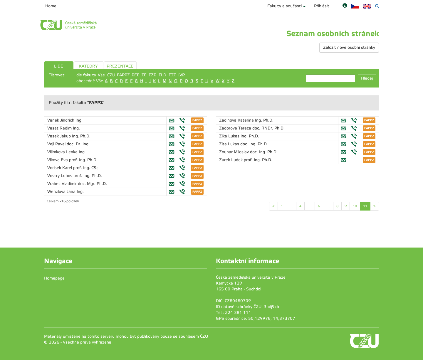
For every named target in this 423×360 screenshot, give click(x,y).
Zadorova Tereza (235, 128)
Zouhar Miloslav (234, 152)
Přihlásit (321, 6)
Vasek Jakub (59, 136)
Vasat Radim (60, 128)
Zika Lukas (230, 136)
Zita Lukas (229, 144)
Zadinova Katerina (237, 120)
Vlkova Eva (58, 160)
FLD (162, 75)
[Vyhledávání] (377, 6)
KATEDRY (88, 66)
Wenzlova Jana (62, 191)
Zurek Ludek (231, 160)
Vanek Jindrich (61, 120)
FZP (152, 75)
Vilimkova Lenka (63, 152)
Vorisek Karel (60, 168)
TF (144, 75)
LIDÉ (58, 66)
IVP (181, 75)
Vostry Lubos (60, 176)
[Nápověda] (345, 6)
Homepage (54, 278)
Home (50, 6)
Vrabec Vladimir (62, 183)
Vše (101, 75)
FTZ (172, 75)
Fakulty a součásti (284, 6)
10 (355, 206)
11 (365, 206)
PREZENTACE (120, 66)
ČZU (111, 75)
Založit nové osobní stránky (349, 47)
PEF (135, 75)
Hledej (367, 78)
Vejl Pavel (57, 144)
